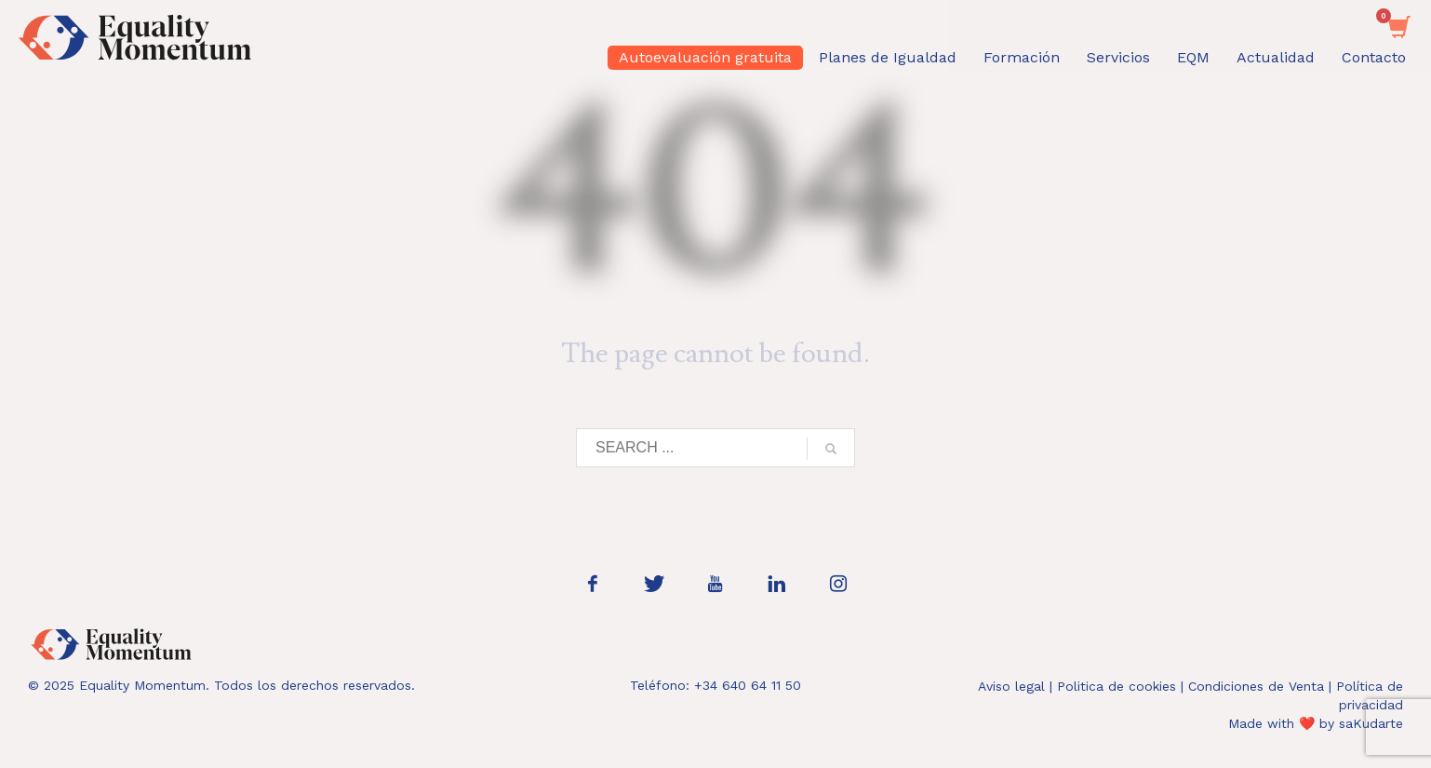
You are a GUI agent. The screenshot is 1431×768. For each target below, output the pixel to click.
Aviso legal (1011, 686)
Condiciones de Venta (1256, 686)
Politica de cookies (1116, 686)
